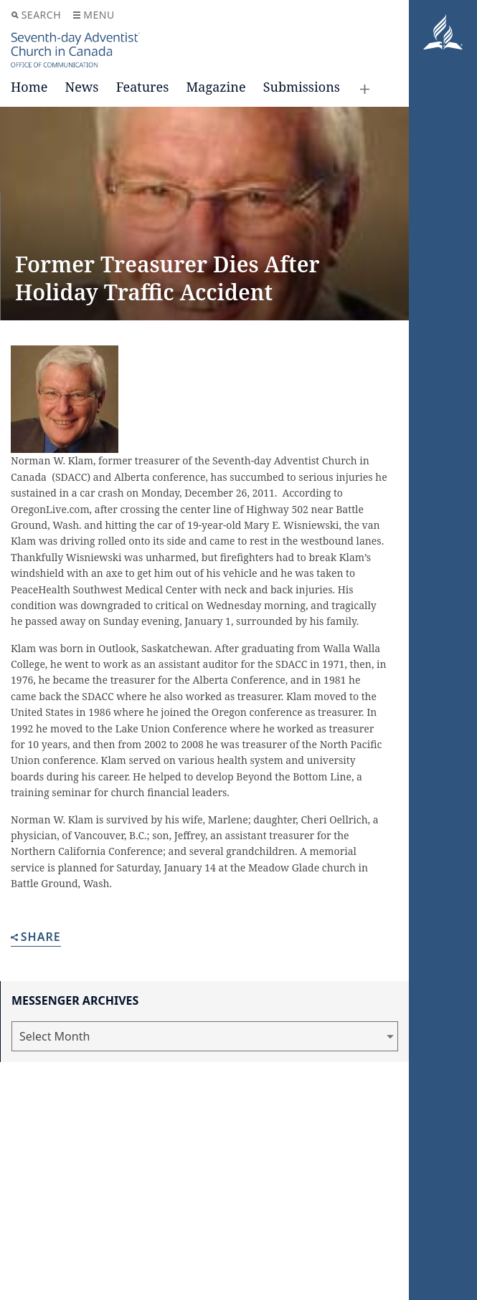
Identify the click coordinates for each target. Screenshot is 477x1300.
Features (142, 86)
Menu (93, 14)
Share (36, 938)
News (81, 86)
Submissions (301, 86)
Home (29, 86)
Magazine (215, 86)
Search (36, 14)
